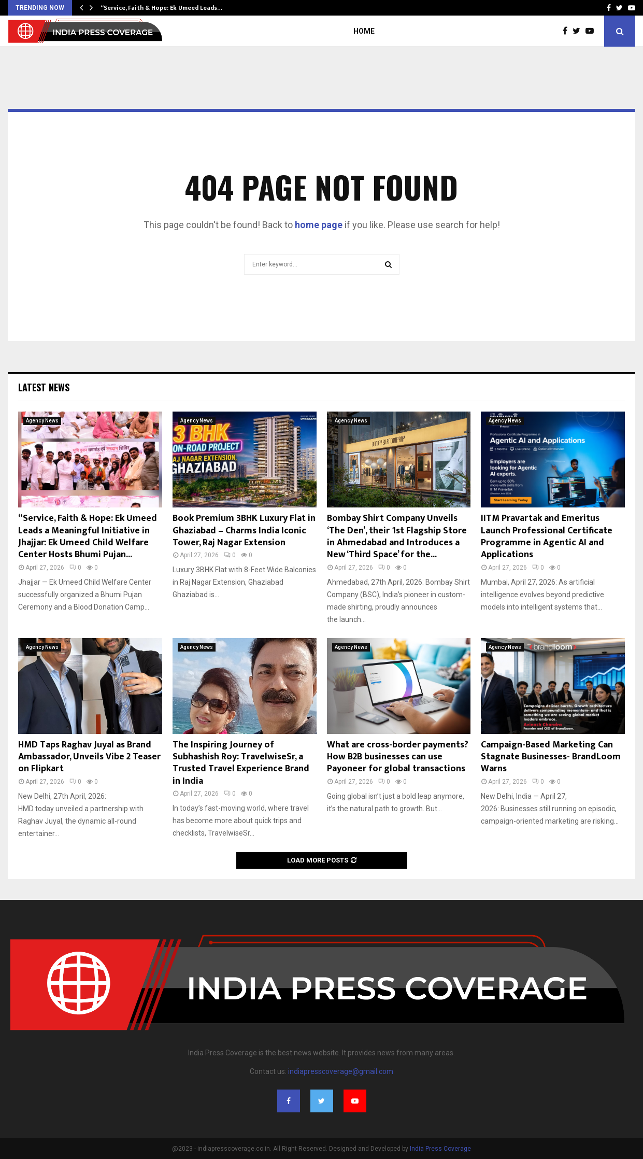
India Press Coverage (440, 1148)
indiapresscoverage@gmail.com (340, 1071)
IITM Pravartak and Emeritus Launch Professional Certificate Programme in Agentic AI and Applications (546, 536)
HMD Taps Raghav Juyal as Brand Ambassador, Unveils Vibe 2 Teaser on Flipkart (89, 757)
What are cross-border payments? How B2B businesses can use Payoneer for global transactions (397, 757)
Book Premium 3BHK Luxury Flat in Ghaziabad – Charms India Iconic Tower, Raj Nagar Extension (244, 530)
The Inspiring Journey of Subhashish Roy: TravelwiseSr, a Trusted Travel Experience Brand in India (241, 763)
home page (318, 224)
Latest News (43, 387)
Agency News (42, 420)
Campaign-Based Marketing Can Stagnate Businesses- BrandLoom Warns (551, 757)
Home (364, 31)
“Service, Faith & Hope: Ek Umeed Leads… (161, 8)
